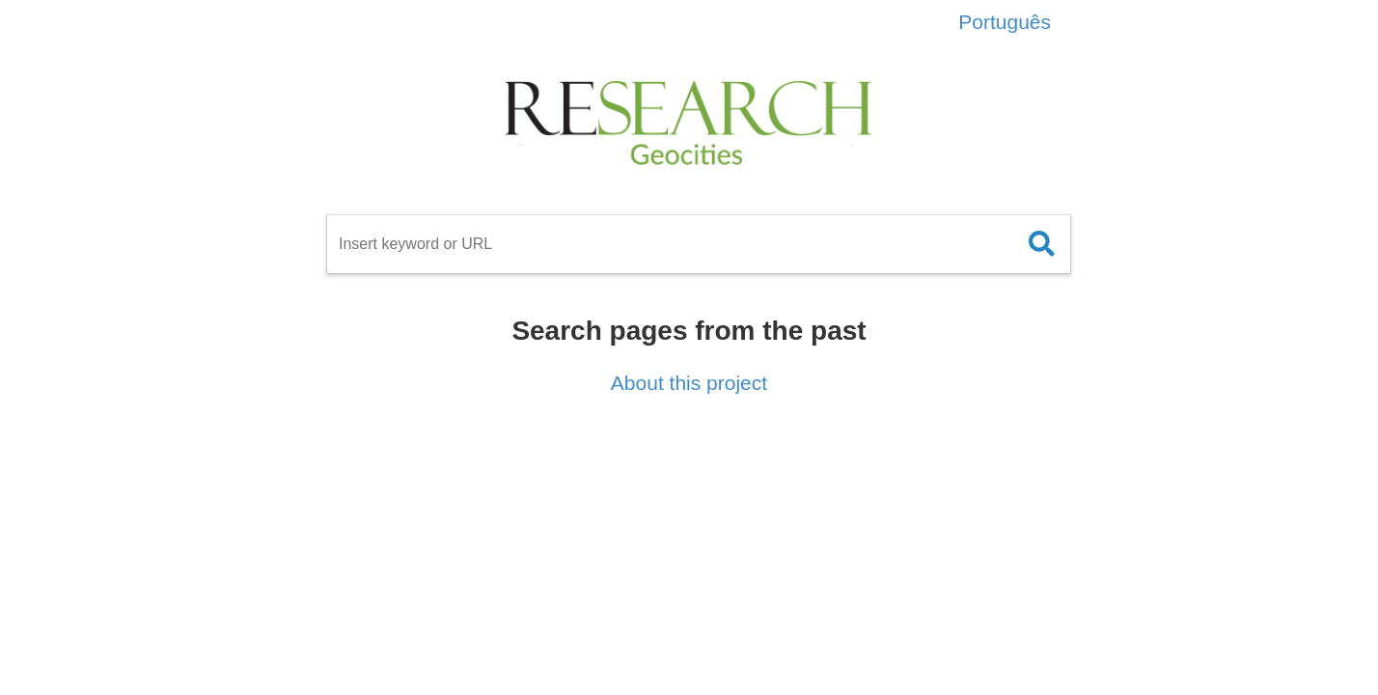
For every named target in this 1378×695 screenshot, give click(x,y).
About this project (689, 383)
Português (1004, 22)
